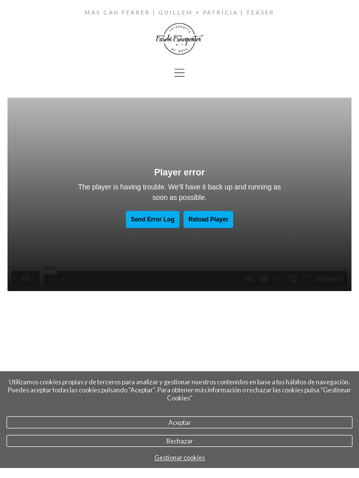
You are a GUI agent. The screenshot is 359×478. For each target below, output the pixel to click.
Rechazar (179, 441)
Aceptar (179, 422)
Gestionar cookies (179, 457)
